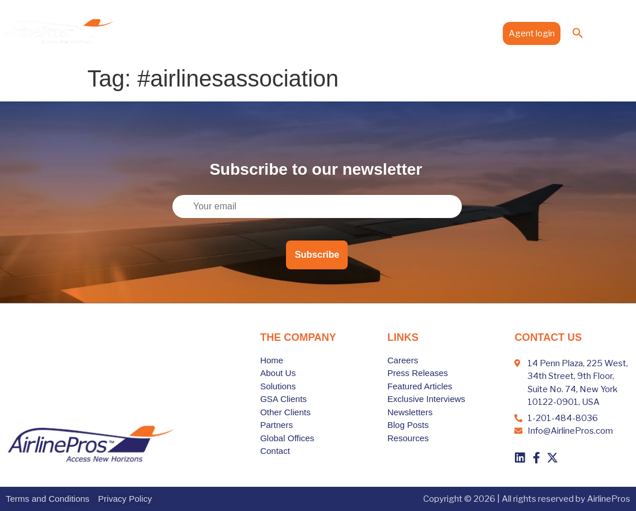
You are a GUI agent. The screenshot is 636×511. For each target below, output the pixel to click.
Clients (275, 33)
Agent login (532, 33)
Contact (475, 33)
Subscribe (317, 255)
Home (133, 33)
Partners (321, 33)
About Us (175, 33)
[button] (577, 33)
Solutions (227, 33)
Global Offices (378, 33)
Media (432, 33)
